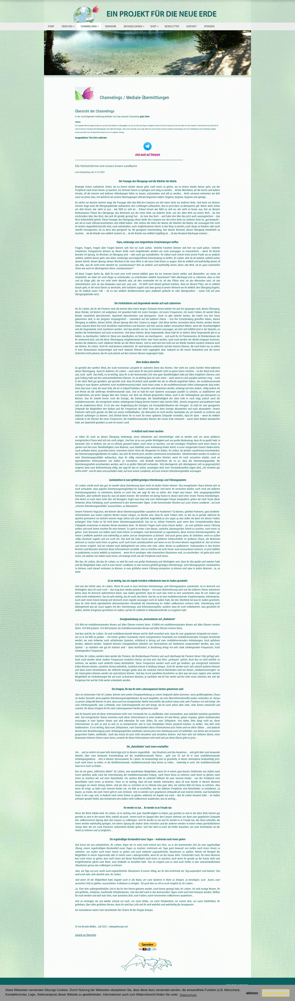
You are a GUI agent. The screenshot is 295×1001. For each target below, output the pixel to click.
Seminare (110, 26)
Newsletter (172, 26)
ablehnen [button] (252, 992)
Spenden (209, 26)
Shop (155, 27)
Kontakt (191, 26)
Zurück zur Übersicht (85, 935)
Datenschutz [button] (188, 995)
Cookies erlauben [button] (276, 992)
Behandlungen (134, 27)
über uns (69, 27)
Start (51, 26)
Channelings (90, 27)
